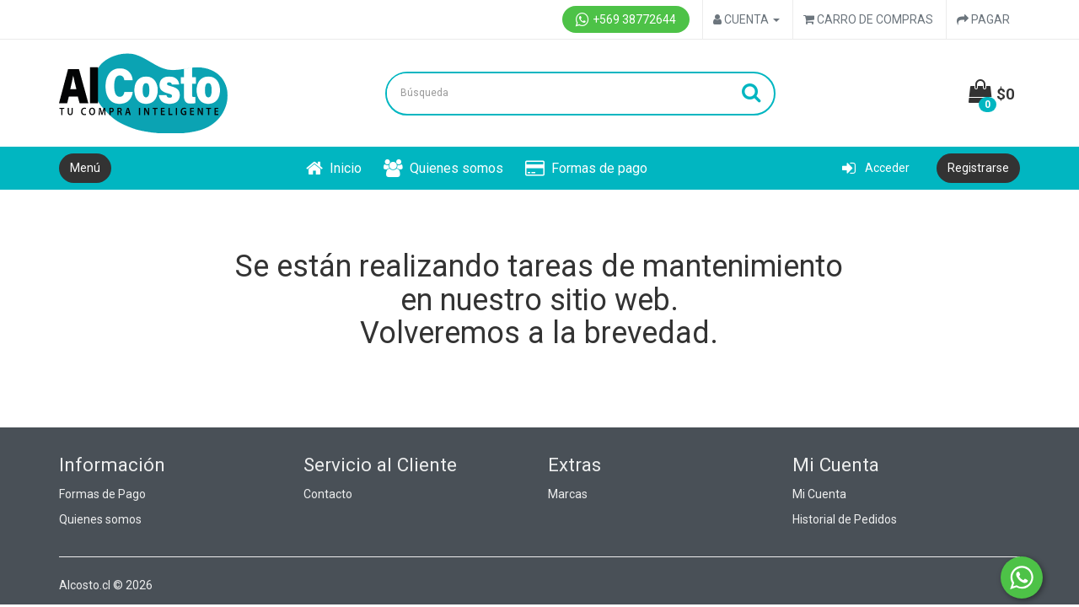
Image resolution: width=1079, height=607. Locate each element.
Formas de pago (586, 168)
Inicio (334, 168)
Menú (85, 168)
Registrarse (978, 168)
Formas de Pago (102, 494)
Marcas (568, 494)
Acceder (876, 168)
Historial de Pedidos (844, 519)
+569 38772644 (626, 19)
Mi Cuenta (819, 494)
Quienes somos (443, 168)
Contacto (327, 494)
